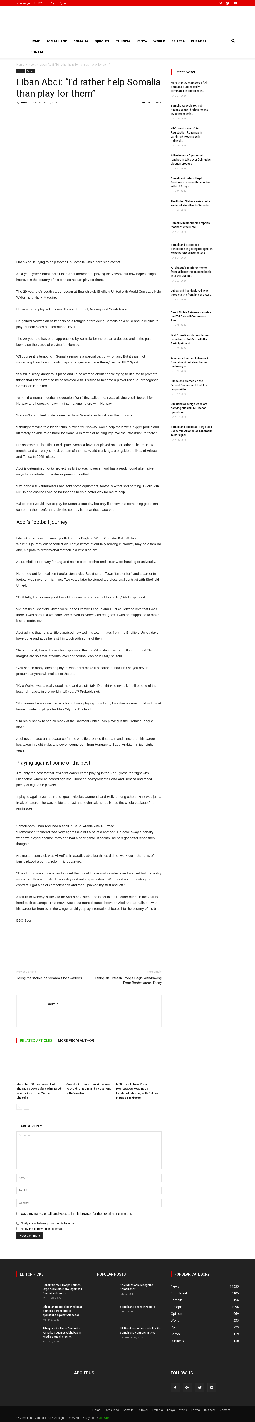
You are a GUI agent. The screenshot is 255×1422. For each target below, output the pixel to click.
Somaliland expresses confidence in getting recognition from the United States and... (192, 249)
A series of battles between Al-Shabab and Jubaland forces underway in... (190, 362)
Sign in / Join (58, 3)
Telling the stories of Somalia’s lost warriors (49, 978)
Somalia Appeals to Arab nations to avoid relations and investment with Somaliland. (88, 1088)
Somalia (81, 41)
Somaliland (56, 41)
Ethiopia (122, 41)
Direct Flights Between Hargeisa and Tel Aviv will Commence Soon (191, 316)
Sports (30, 71)
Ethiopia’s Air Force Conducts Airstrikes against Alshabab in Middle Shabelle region (62, 1332)
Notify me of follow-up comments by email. (48, 1223)
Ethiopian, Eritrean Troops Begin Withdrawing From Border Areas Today (128, 980)
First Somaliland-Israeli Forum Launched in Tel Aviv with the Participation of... (190, 339)
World (159, 41)
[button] (233, 41)
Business (198, 41)
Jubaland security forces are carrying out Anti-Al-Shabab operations (189, 408)
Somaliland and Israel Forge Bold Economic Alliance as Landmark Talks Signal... (191, 431)
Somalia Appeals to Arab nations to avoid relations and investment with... (189, 109)
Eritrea (178, 41)
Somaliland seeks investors (137, 1306)
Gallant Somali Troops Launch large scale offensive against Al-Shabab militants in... (63, 1289)
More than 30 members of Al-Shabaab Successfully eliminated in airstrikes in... (189, 87)
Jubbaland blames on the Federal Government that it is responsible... (189, 385)
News (32, 64)
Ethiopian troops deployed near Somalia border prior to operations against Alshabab (62, 1311)
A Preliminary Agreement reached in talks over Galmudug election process (191, 159)
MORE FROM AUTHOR (76, 1040)
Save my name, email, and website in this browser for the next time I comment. (76, 1213)
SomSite (104, 1418)
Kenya (142, 41)
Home (35, 41)
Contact (38, 52)
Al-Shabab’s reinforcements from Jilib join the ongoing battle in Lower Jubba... (191, 272)
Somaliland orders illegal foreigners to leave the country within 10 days (190, 182)
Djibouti (102, 41)
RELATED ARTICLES (36, 1040)
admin (24, 102)
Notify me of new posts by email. (42, 1228)
